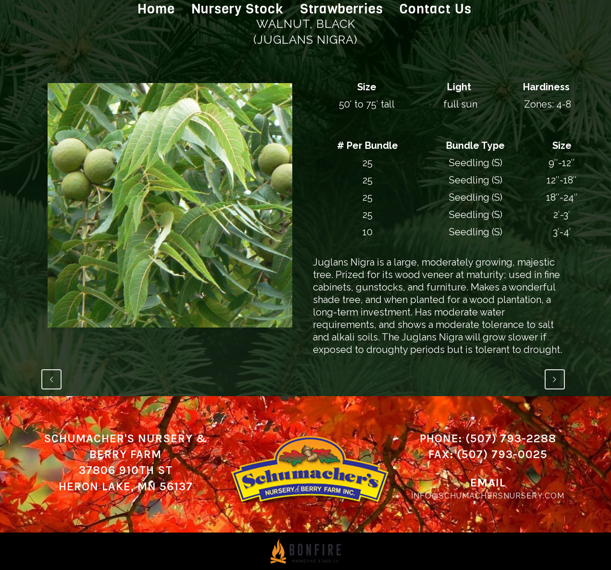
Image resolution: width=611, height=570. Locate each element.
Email (488, 482)
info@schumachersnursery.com (487, 495)
